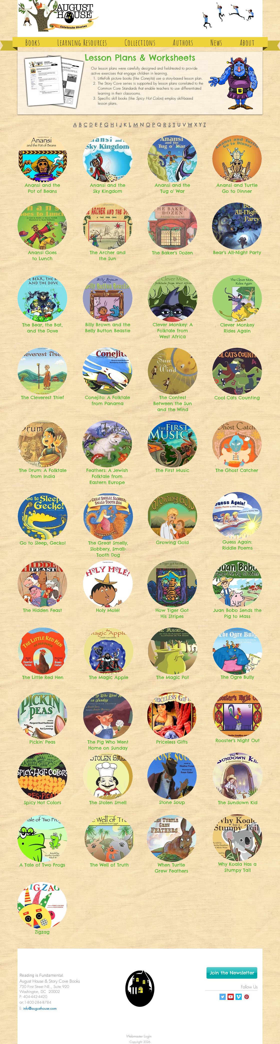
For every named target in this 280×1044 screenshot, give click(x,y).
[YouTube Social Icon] (231, 997)
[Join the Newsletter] (231, 973)
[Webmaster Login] (139, 1036)
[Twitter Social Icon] (223, 997)
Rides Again (237, 331)
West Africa (173, 336)
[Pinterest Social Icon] (247, 997)
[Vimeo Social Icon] (239, 997)
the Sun (107, 258)
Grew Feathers (171, 871)
